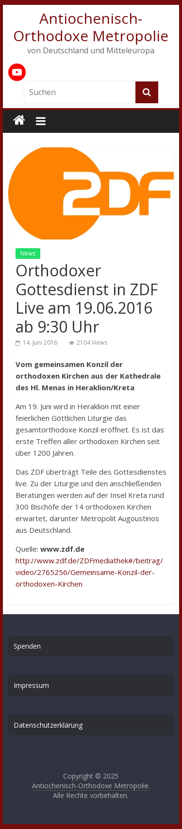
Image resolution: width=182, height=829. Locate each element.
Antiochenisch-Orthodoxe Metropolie (90, 27)
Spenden (27, 646)
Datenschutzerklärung (48, 725)
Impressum (31, 685)
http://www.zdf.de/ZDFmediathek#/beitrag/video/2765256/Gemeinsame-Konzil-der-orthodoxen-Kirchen (89, 572)
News (27, 253)
